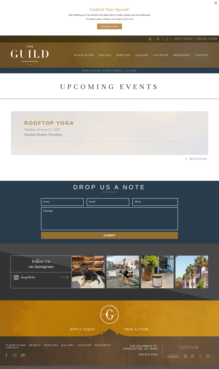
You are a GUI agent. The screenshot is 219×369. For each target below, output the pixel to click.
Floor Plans (84, 55)
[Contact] (24, 350)
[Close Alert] (216, 3)
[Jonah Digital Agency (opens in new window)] (173, 351)
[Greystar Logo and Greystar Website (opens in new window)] (188, 341)
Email (93, 201)
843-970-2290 (148, 350)
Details (105, 55)
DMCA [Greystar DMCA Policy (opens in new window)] (163, 365)
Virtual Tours (206, 38)
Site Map (203, 365)
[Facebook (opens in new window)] (8, 350)
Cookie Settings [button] (83, 365)
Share (215, 365)
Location (161, 55)
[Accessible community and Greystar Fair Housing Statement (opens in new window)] (201, 351)
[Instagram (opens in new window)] (41, 277)
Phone (137, 201)
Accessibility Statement (182, 365)
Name (47, 201)
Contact (201, 55)
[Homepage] (30, 55)
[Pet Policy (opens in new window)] (151, 39)
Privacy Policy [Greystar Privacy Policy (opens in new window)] (64, 365)
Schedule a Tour (109, 26)
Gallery (142, 55)
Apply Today (183, 38)
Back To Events (198, 158)
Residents (182, 55)
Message (48, 210)
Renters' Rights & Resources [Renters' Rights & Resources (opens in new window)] (140, 365)
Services (123, 55)
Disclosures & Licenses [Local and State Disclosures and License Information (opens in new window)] (108, 365)
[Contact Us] (169, 39)
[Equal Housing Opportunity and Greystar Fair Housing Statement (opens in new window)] (192, 351)
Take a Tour (136, 324)
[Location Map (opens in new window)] (160, 39)
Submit (110, 235)
